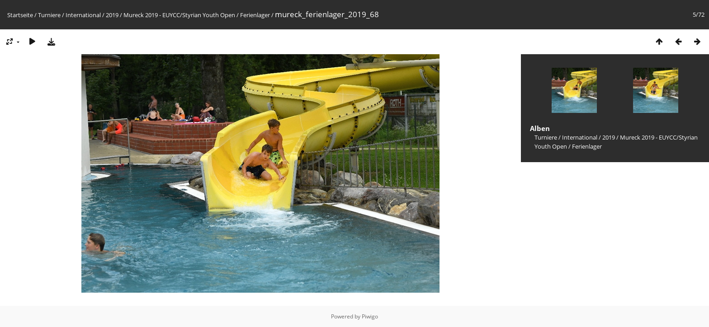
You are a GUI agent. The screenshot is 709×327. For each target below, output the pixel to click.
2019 (112, 15)
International (83, 15)
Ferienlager (255, 15)
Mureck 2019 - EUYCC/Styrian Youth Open (179, 15)
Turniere (49, 15)
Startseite (20, 15)
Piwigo (370, 316)
